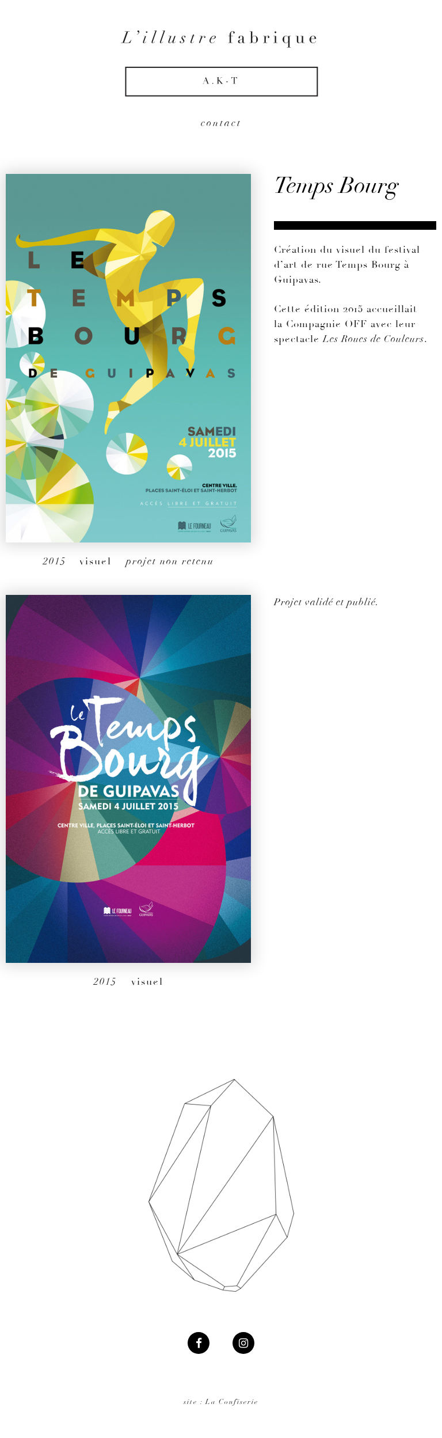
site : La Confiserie (221, 1402)
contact (221, 123)
